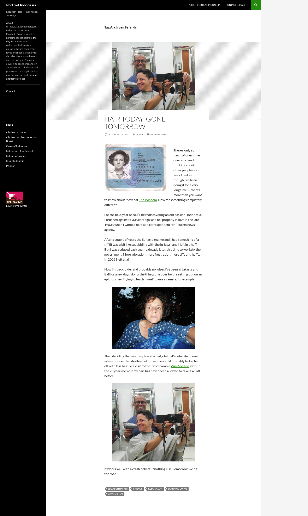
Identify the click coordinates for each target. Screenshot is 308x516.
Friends (137, 488)
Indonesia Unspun (16, 155)
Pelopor (10, 165)
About (9, 22)
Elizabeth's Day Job (16, 132)
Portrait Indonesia (21, 5)
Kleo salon (155, 488)
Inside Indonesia (15, 160)
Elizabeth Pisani (118, 488)
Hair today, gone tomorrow (135, 123)
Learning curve (177, 488)
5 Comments (158, 134)
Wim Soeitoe (180, 366)
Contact (10, 91)
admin (140, 134)
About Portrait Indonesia (204, 5)
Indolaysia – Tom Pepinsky (20, 151)
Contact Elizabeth (237, 5)
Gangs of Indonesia (16, 146)
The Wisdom (148, 200)
